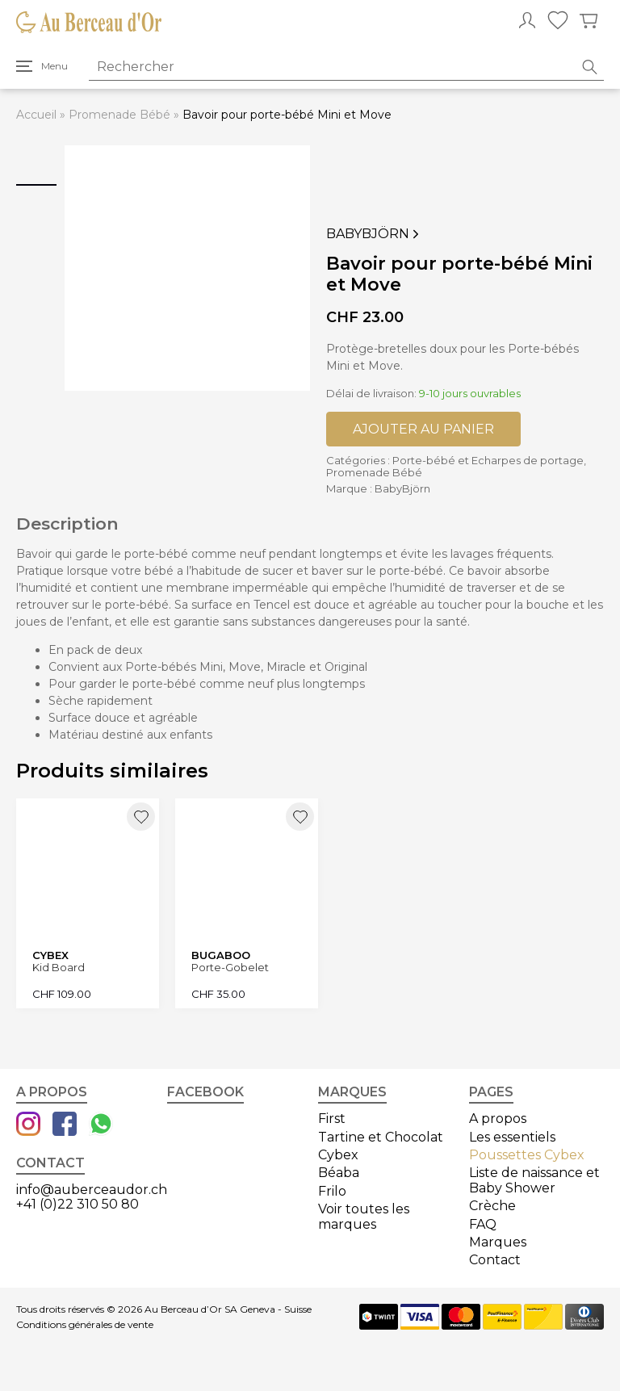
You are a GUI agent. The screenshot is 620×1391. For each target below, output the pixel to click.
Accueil (36, 114)
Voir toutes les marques (363, 1216)
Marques (497, 1242)
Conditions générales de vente (84, 1324)
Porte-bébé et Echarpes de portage (488, 460)
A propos (497, 1118)
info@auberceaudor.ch (91, 1189)
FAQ (482, 1224)
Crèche (492, 1205)
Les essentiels (512, 1137)
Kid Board (58, 968)
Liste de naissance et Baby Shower (534, 1180)
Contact (495, 1259)
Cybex (338, 1155)
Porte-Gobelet (230, 968)
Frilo (332, 1191)
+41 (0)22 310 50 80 (77, 1204)
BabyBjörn (374, 234)
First (332, 1118)
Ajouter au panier (423, 429)
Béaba (338, 1172)
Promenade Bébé (119, 114)
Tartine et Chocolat (380, 1137)
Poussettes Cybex (526, 1155)
